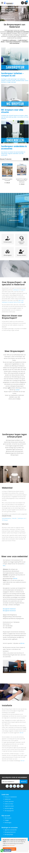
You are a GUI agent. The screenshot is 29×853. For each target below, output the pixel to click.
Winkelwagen (8, 822)
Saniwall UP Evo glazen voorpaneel (7, 179)
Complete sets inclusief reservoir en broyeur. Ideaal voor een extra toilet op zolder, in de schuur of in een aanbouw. (15, 101)
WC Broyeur (5, 520)
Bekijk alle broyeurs (8, 18)
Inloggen (7, 820)
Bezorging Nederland (10, 832)
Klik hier (21, 732)
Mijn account (8, 818)
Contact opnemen (9, 801)
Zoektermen (8, 799)
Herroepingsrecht (9, 810)
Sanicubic (14, 518)
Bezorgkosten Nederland (9, 609)
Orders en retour (9, 803)
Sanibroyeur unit (22, 518)
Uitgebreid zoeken (9, 806)
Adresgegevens (14, 220)
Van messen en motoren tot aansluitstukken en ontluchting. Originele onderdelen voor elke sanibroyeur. (15, 138)
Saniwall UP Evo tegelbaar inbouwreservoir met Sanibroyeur (22, 180)
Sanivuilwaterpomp (6, 518)
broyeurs (23, 290)
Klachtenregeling (9, 808)
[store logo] (7, 3)
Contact (17, 389)
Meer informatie (10, 845)
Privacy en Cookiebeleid (11, 797)
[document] (14, 845)
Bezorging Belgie (9, 834)
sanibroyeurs (16, 290)
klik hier (15, 578)
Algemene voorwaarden (11, 830)
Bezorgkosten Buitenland (9, 610)
